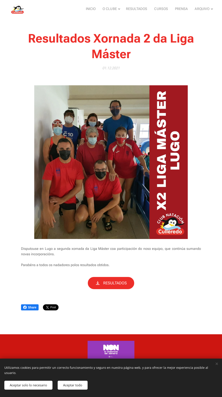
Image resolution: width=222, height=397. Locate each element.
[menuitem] (97, 8)
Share (29, 307)
